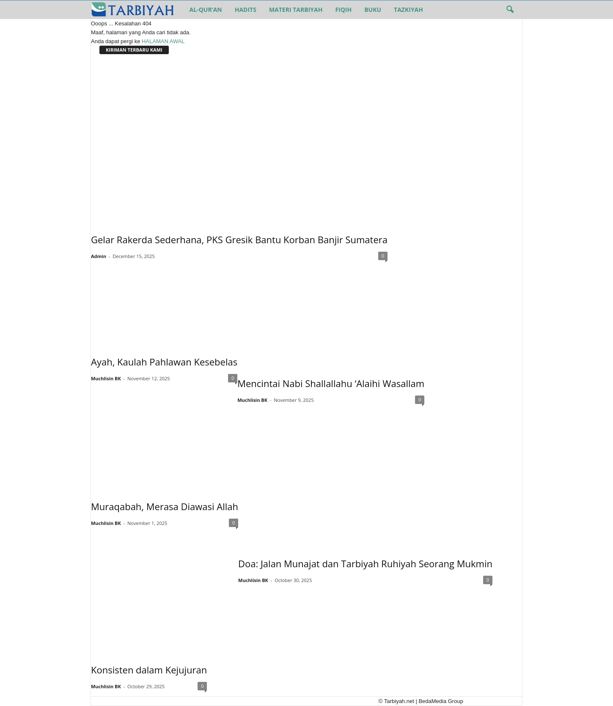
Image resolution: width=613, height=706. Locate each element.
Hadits (245, 9)
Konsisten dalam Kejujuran (149, 669)
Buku (372, 9)
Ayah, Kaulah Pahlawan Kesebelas (164, 361)
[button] (509, 9)
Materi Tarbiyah (295, 9)
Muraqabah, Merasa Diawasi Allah (164, 506)
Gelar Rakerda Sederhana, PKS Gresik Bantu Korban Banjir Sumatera (239, 239)
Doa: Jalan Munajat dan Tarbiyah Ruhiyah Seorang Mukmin (365, 563)
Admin (98, 256)
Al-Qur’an (206, 9)
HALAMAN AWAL (163, 41)
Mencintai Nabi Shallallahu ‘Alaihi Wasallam (330, 383)
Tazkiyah (408, 9)
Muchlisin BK (106, 378)
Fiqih (343, 9)
